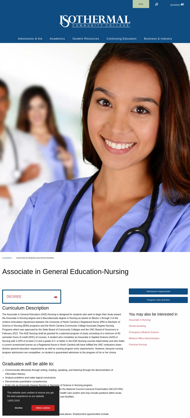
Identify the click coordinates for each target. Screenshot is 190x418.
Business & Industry (158, 38)
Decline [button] (19, 408)
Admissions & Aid (30, 38)
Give (141, 4)
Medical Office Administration (144, 338)
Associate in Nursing (140, 320)
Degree (32, 297)
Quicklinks (180, 4)
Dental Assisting (137, 326)
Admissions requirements (158, 291)
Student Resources (85, 38)
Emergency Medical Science (144, 332)
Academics (57, 38)
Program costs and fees (158, 300)
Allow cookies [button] (43, 408)
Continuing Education (122, 38)
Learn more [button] (14, 400)
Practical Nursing (138, 344)
